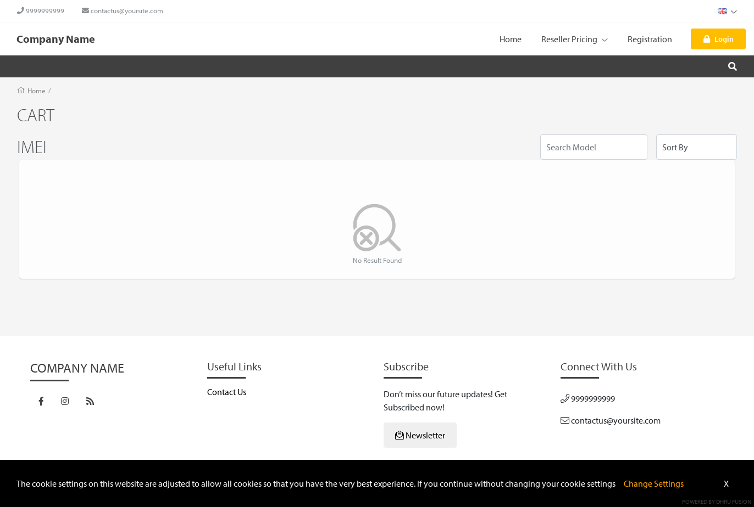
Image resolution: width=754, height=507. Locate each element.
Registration (650, 38)
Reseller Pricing (574, 38)
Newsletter (420, 435)
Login (718, 38)
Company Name (55, 39)
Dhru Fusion (733, 501)
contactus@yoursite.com (122, 10)
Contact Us (226, 391)
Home (511, 38)
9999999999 (40, 10)
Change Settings (654, 483)
